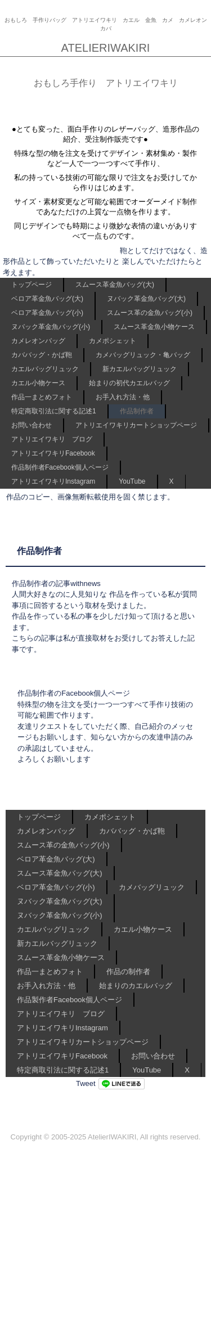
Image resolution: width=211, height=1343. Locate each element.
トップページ (31, 285)
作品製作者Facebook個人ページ (69, 999)
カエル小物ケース (38, 383)
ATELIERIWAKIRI (105, 48)
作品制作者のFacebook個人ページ (73, 693)
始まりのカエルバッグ (135, 985)
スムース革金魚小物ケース (154, 327)
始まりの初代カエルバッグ (129, 383)
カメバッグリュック (152, 887)
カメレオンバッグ (38, 341)
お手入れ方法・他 (123, 397)
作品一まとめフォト (41, 397)
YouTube (132, 481)
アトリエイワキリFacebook (53, 453)
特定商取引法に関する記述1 (53, 411)
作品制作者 (137, 411)
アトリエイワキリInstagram (53, 481)
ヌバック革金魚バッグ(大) (146, 299)
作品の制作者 (128, 971)
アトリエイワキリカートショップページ (136, 425)
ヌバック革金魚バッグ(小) (50, 327)
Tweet (86, 1083)
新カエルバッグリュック (139, 369)
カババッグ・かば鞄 (41, 355)
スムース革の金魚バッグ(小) (149, 313)
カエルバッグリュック (45, 369)
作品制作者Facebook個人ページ (60, 467)
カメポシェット (112, 341)
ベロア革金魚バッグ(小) (47, 313)
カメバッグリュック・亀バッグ (143, 355)
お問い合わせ (31, 425)
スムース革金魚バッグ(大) (114, 285)
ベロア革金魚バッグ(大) (47, 299)
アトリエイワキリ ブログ (51, 439)
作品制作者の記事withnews (56, 583)
